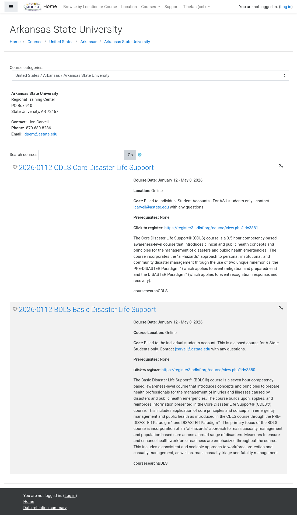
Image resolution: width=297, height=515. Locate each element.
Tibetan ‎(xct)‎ (195, 6)
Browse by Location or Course (90, 6)
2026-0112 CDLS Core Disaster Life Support (86, 167)
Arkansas (89, 41)
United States (61, 41)
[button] (140, 155)
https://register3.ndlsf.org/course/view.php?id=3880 (208, 369)
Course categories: (26, 67)
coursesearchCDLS (151, 290)
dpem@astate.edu (41, 134)
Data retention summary (45, 507)
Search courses (23, 154)
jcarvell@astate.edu (151, 207)
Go (130, 154)
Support (172, 6)
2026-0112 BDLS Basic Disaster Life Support (87, 309)
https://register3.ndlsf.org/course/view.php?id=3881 (211, 227)
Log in (285, 6)
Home (15, 41)
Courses (149, 6)
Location (129, 6)
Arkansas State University (127, 41)
